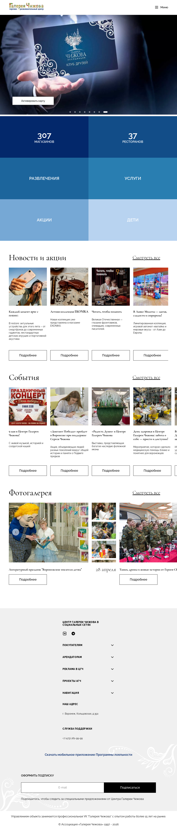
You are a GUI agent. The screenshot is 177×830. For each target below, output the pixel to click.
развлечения (44, 178)
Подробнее (28, 355)
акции (44, 219)
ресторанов (132, 136)
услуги (133, 178)
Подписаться (130, 787)
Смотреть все (146, 257)
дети (132, 219)
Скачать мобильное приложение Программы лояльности (88, 754)
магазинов (44, 136)
